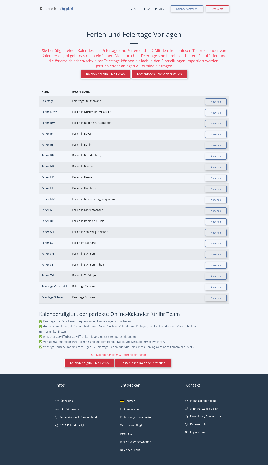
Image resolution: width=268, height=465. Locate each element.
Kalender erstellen (186, 8)
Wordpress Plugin (131, 425)
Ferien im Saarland (84, 243)
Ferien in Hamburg (84, 188)
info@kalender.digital (203, 401)
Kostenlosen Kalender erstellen (159, 74)
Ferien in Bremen (83, 166)
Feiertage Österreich (85, 286)
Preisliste (126, 434)
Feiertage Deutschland (86, 101)
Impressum (197, 432)
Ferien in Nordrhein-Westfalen (91, 112)
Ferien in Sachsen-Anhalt (88, 264)
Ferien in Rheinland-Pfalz (88, 221)
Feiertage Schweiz (83, 297)
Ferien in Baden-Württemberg (91, 123)
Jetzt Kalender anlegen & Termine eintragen (134, 65)
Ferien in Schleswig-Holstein (90, 232)
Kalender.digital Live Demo (105, 74)
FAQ (147, 9)
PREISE (159, 9)
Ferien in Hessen (83, 177)
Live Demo (217, 8)
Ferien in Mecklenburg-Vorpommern (95, 199)
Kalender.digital (77, 425)
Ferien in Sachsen (83, 254)
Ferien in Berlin (82, 144)
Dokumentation (130, 409)
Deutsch (128, 401)
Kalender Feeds (130, 450)
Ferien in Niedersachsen (87, 210)
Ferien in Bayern (82, 134)
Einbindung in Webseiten (136, 417)
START (135, 9)
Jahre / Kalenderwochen (135, 442)
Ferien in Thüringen (84, 275)
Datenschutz (198, 424)
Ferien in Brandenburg (86, 155)
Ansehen (216, 101)
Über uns (67, 401)
